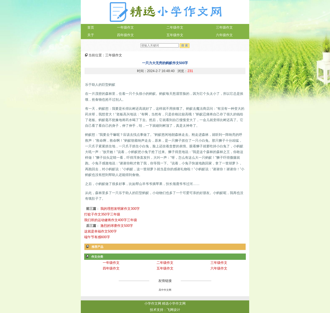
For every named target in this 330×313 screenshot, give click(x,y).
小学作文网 (152, 303)
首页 (90, 27)
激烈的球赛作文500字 (116, 225)
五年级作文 (174, 35)
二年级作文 (174, 27)
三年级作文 (224, 27)
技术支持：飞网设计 (165, 310)
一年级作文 (125, 27)
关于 (90, 35)
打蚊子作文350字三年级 (102, 214)
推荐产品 (97, 246)
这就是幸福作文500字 (100, 231)
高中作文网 (165, 289)
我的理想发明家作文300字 (120, 208)
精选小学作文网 (174, 303)
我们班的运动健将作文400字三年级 (110, 220)
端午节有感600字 (97, 237)
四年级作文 (125, 35)
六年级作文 (224, 35)
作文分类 (97, 256)
